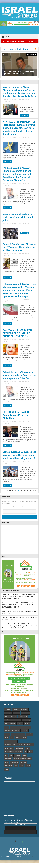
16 (28, 491)
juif (26, 751)
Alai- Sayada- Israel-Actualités (20, 709)
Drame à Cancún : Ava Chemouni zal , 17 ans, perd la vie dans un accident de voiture (19, 247)
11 (13, 491)
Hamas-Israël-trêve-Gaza (18, 734)
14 (22, 491)
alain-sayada (8, 713)
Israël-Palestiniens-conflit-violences (13, 751)
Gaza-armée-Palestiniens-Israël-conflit (20, 727)
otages (24, 755)
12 (16, 491)
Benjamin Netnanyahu (10, 716)
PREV (6, 762)
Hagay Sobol (15, 730)
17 (31, 491)
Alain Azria (16, 713)
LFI (6, 755)
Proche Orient (14, 762)
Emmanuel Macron (10, 723)
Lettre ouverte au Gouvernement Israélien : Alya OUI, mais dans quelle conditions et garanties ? (19, 455)
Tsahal (21, 765)
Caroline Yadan (23, 716)
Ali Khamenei (25, 713)
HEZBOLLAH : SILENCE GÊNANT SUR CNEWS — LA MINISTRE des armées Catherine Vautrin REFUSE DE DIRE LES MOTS (19, 597)
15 (25, 491)
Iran (12, 737)
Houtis (6, 737)
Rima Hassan (8, 765)
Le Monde (11, 49)
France (27, 723)
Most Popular (31, 55)
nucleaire (17, 755)
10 (10, 491)
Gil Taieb (7, 730)
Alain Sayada (12, 99)
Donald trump (26, 720)
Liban (11, 755)
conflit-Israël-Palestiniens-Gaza (12, 720)
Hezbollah (29, 734)
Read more (24, 115)
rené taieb (23, 762)
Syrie (16, 765)
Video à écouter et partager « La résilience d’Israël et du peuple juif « (19, 217)
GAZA (6, 727)
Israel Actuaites (19, 748)
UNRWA (28, 765)
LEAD (30, 751)
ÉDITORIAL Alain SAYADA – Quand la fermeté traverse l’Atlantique (17, 415)
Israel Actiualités (9, 748)
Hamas (7, 734)
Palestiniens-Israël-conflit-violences (22, 758)
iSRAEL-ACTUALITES (11, 741)
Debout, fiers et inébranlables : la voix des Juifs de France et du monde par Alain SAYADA (19, 375)
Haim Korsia (25, 730)
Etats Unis (19, 723)
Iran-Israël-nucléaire (21, 737)
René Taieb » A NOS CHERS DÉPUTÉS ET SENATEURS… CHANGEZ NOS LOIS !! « (17, 333)
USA (6, 769)
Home (4, 49)
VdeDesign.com (34, 857)
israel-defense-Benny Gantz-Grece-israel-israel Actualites (19, 744)
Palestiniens (8, 758)
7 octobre (7, 709)
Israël (27, 748)
